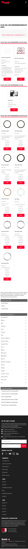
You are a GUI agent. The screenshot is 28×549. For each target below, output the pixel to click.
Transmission (5, 460)
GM (2, 57)
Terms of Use (11, 541)
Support (4, 496)
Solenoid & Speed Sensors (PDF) (9, 399)
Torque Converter (6, 463)
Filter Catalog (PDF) (6, 396)
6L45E (11, 100)
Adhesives (5, 472)
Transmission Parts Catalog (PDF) (9, 391)
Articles (4, 484)
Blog (3, 490)
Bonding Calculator (7, 493)
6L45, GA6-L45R (6, 57)
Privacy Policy (4, 541)
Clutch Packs (4, 303)
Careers (4, 508)
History (4, 505)
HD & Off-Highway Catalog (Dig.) (9, 402)
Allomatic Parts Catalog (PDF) (8, 405)
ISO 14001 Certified (12, 528)
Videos (4, 481)
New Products (5, 475)
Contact (4, 514)
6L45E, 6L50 (6, 131)
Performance (5, 466)
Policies (4, 511)
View (7, 79)
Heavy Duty (5, 469)
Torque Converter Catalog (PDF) (9, 393)
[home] (5, 2)
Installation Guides (7, 487)
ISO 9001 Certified (12, 530)
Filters (3, 306)
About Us (4, 502)
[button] (26, 2)
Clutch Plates (4, 308)
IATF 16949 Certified (12, 531)
